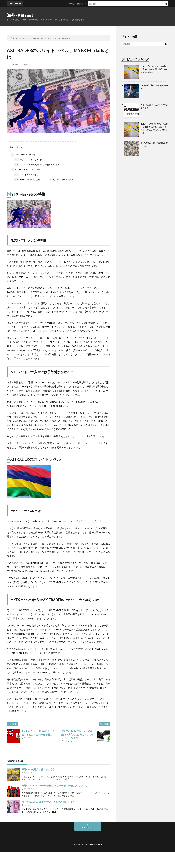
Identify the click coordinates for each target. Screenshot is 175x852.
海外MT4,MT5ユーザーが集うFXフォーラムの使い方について (54, 785)
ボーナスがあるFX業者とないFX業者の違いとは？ (48, 801)
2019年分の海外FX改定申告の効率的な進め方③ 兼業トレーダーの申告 (154, 69)
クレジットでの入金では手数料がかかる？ (36, 164)
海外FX (25, 64)
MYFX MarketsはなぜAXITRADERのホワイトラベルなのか (44, 179)
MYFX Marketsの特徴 (23, 155)
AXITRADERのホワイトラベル (27, 169)
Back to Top (87, 827)
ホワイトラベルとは (26, 174)
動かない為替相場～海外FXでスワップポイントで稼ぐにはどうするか (102, 3)
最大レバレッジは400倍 (28, 159)
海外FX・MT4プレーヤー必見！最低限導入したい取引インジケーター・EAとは (78, 734)
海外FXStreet (20, 15)
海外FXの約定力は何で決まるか (38, 769)
